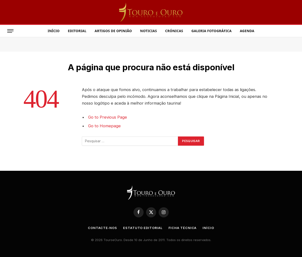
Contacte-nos (102, 228)
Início (53, 31)
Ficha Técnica (183, 228)
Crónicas (174, 31)
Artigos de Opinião (113, 31)
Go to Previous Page (107, 117)
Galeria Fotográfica (211, 31)
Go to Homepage (104, 125)
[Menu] (10, 31)
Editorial (77, 31)
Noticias (148, 31)
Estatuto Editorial (142, 228)
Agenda (247, 31)
